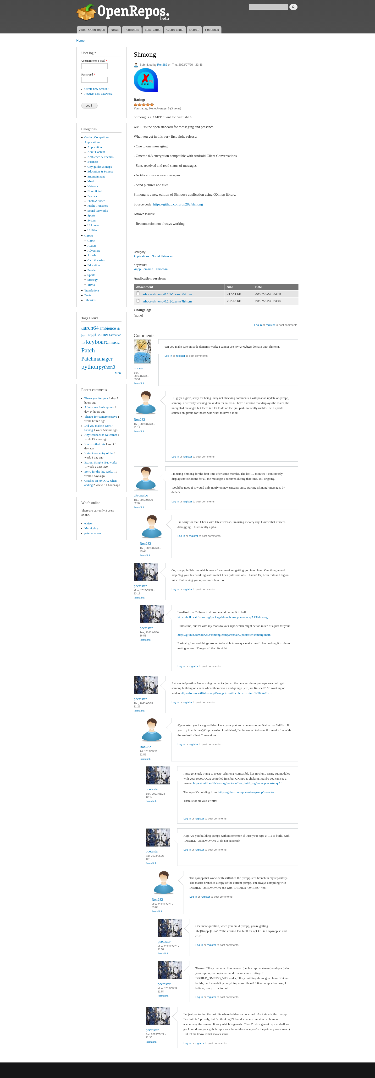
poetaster (140, 586)
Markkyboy (91, 528)
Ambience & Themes (101, 157)
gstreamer (99, 334)
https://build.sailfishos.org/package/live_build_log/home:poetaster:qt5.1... (239, 783)
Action (92, 245)
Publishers (131, 30)
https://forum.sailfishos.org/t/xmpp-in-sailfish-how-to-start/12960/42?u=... (227, 693)
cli (118, 328)
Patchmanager (96, 359)
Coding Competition (97, 137)
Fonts (87, 295)
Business (93, 161)
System (92, 220)
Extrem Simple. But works (100, 462)
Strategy (93, 279)
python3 (107, 367)
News (115, 30)
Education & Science (100, 171)
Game (91, 241)
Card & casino (96, 260)
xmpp (137, 269)
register (270, 324)
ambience (107, 328)
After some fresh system (99, 407)
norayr (138, 368)
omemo (148, 269)
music (115, 342)
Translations (91, 290)
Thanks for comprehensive (100, 416)
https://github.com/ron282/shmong (178, 204)
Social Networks (98, 210)
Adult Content (96, 152)
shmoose (162, 269)
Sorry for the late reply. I (99, 471)
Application (95, 147)
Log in (258, 324)
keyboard (97, 341)
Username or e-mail (94, 60)
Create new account (96, 89)
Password (88, 74)
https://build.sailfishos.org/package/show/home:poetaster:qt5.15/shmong (222, 617)
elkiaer (88, 523)
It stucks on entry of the (98, 453)
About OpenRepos (92, 30)
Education (94, 265)
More (118, 373)
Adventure (94, 250)
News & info (95, 191)
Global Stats (174, 30)
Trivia (91, 284)
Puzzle (92, 270)
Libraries (89, 300)
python (89, 366)
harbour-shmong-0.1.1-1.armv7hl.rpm (166, 301)
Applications (92, 142)
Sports (91, 215)
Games (88, 235)
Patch (88, 350)
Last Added (152, 30)
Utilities (92, 230)
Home (80, 40)
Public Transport (98, 205)
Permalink (139, 383)
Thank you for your (96, 398)
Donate (194, 30)
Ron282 (162, 64)
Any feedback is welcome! (100, 435)
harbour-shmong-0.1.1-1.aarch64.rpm (166, 294)
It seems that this (94, 444)
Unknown (93, 225)
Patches (92, 196)
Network (93, 186)
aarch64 (90, 328)
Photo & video (96, 201)
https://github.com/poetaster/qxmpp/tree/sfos (246, 792)
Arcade (92, 255)
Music (91, 181)
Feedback (212, 30)
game (86, 334)
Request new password (98, 93)
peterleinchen (92, 533)
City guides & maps (100, 166)
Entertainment (96, 176)
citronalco (141, 495)
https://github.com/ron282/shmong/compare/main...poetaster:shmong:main (223, 634)
